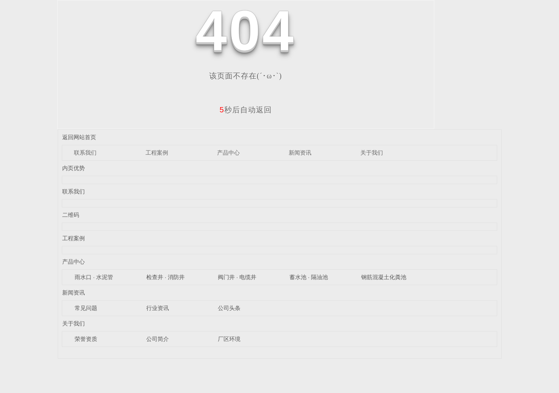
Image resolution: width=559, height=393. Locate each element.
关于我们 (371, 152)
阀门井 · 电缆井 (237, 277)
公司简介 (157, 339)
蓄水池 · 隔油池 (308, 277)
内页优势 (73, 168)
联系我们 (85, 152)
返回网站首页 (79, 137)
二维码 (70, 215)
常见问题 (86, 308)
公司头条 (229, 308)
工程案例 (156, 152)
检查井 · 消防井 (165, 277)
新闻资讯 (300, 152)
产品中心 (228, 152)
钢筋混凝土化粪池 (383, 277)
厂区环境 (229, 339)
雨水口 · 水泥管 (94, 277)
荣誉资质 (86, 339)
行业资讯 (157, 308)
